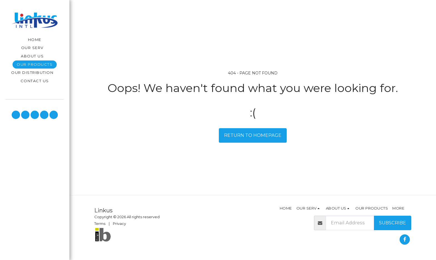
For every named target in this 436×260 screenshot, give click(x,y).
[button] (35, 48)
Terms (99, 223)
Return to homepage (252, 135)
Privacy (119, 223)
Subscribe (392, 222)
